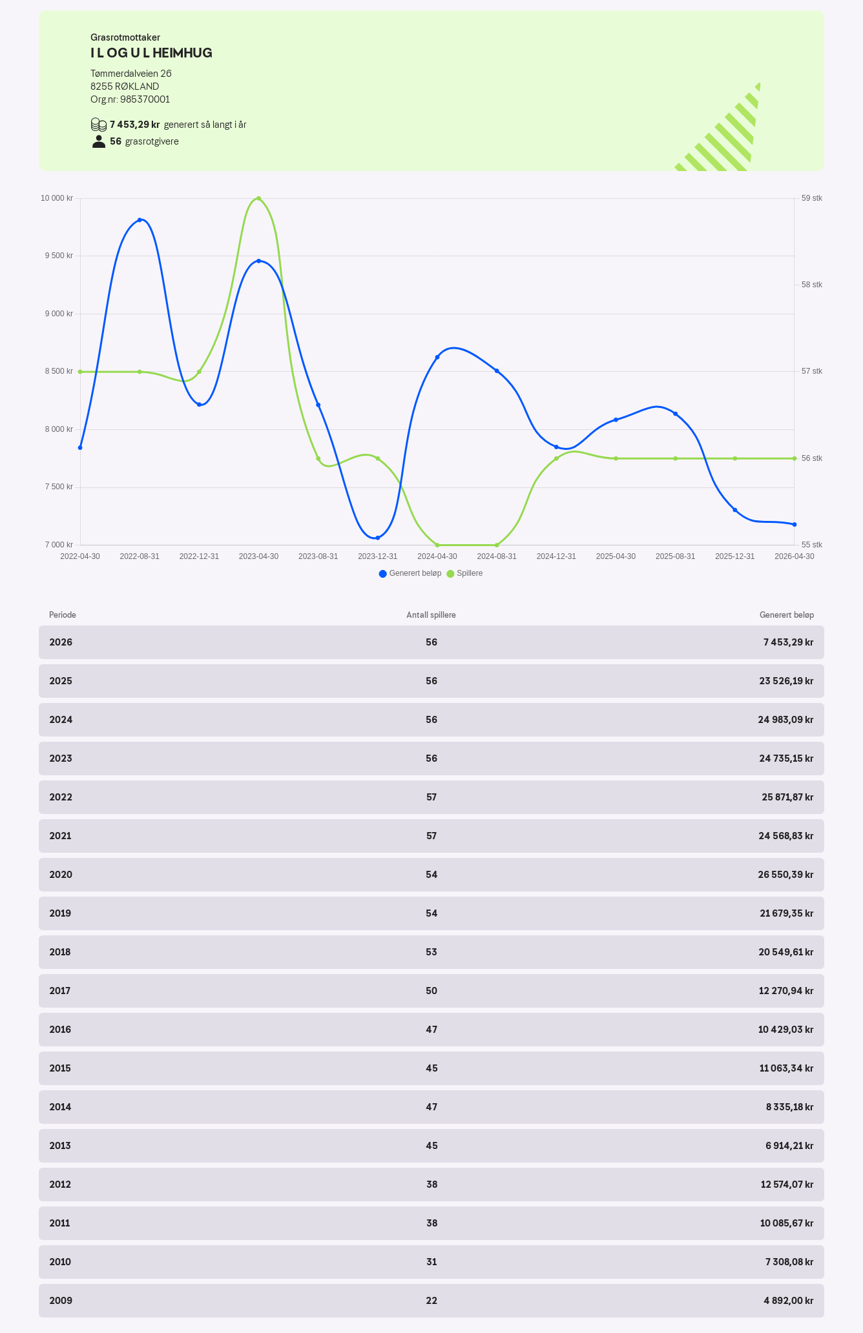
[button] (431, 642)
